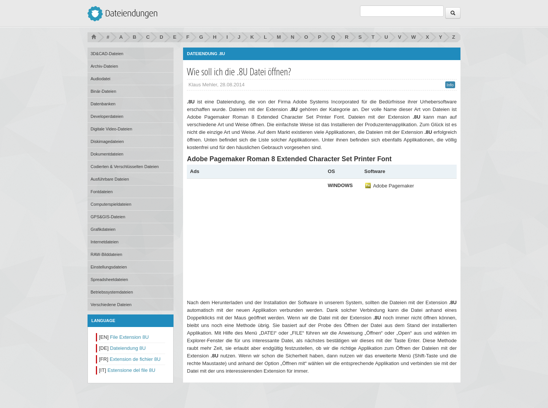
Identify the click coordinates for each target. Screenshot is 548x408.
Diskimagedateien (107, 141)
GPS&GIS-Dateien (108, 216)
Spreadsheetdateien (109, 279)
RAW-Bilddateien (106, 254)
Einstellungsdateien (109, 267)
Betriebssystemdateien (112, 292)
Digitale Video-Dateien (111, 129)
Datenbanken (103, 104)
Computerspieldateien (111, 204)
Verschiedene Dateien (111, 304)
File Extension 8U (129, 337)
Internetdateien (104, 242)
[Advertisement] (254, 235)
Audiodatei (100, 78)
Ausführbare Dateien (110, 179)
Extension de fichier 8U (135, 359)
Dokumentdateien (107, 154)
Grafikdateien (103, 229)
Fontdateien (102, 191)
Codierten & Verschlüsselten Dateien (125, 166)
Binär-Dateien (103, 91)
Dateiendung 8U (128, 348)
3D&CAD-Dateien (107, 53)
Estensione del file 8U (131, 370)
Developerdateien (107, 116)
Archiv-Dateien (104, 66)
